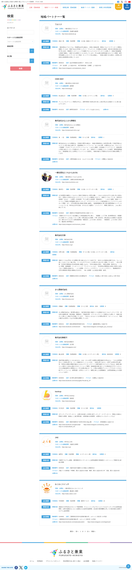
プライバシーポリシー (52, 561)
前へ (77, 536)
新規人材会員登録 (105, 7)
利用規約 (38, 561)
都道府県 (10, 46)
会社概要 (87, 561)
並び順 (9, 56)
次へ (88, 536)
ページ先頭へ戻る (128, 566)
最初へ (71, 536)
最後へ (94, 536)
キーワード (11, 28)
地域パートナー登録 (87, 7)
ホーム (30, 561)
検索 (20, 69)
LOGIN (118, 7)
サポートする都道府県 (15, 37)
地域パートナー (99, 561)
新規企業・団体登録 (69, 7)
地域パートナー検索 (51, 7)
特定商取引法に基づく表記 (72, 561)
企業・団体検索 (34, 7)
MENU (127, 7)
